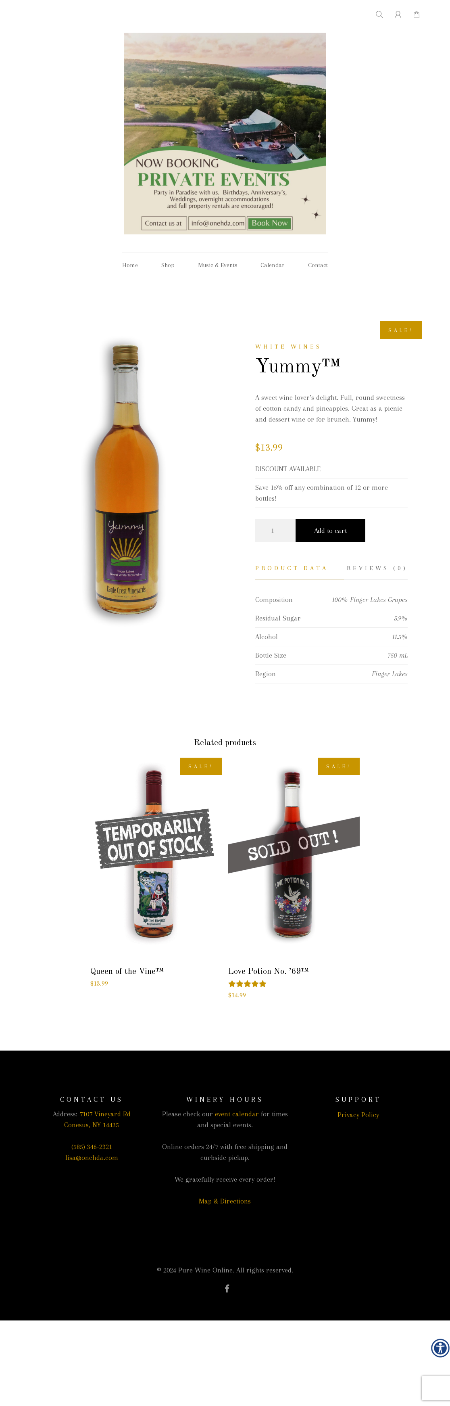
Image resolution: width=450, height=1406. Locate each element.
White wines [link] (288, 346)
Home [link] (130, 265)
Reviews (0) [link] (377, 568)
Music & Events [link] (217, 265)
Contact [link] (318, 265)
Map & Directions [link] (225, 1201)
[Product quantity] (275, 530)
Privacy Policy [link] (358, 1115)
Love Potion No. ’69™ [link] (268, 971)
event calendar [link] (237, 1114)
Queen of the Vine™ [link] (127, 971)
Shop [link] (168, 265)
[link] (440, 1348)
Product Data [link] (291, 568)
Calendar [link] (272, 265)
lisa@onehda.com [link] (91, 1157)
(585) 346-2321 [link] (91, 1147)
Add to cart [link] (330, 530)
